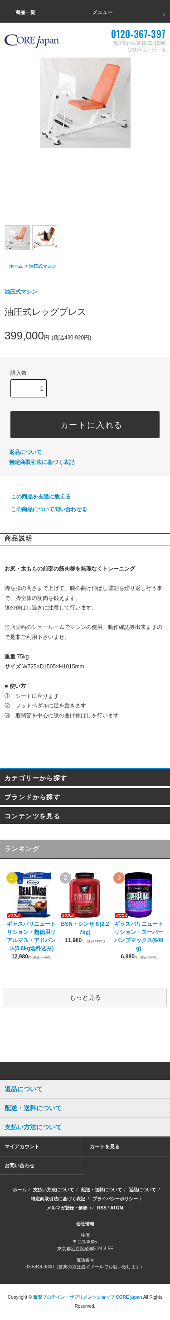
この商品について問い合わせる (43, 509)
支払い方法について (53, 1189)
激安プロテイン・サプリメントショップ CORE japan (87, 1297)
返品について (25, 452)
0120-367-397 (138, 34)
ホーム (16, 266)
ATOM (116, 1207)
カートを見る (105, 1146)
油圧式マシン (42, 266)
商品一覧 (20, 12)
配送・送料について (101, 1189)
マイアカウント (22, 1146)
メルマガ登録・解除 (67, 1207)
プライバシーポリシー (115, 1198)
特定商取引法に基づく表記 (41, 462)
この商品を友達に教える (35, 496)
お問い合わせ (19, 1165)
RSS (102, 1207)
